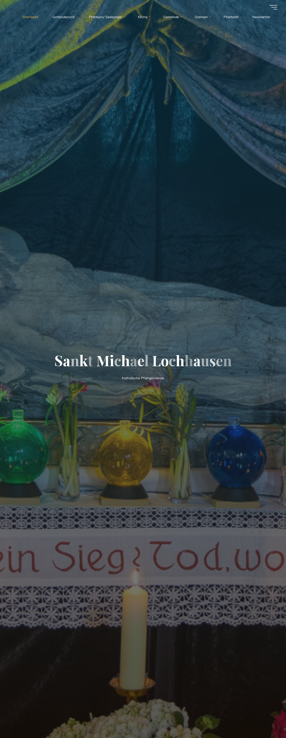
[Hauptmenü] (273, 7)
